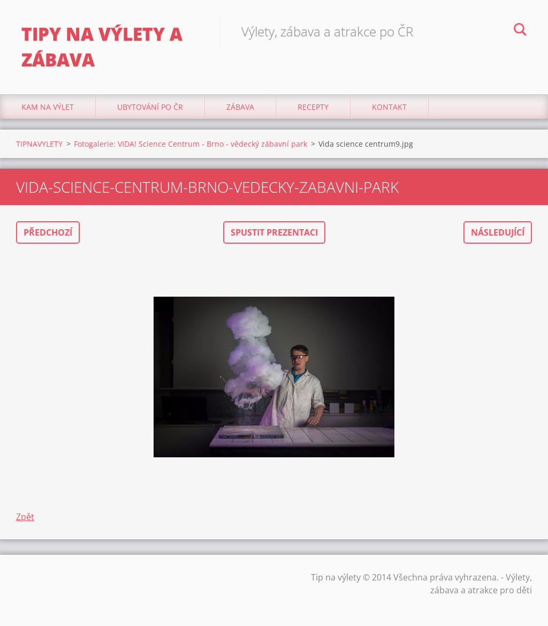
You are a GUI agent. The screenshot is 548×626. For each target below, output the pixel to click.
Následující (497, 232)
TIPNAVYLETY (39, 144)
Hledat (520, 31)
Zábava (240, 107)
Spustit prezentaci (274, 232)
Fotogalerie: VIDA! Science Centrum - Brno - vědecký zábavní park (190, 144)
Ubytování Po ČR (150, 107)
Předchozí (48, 232)
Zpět (25, 517)
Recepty (313, 107)
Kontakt (389, 107)
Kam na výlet (47, 107)
